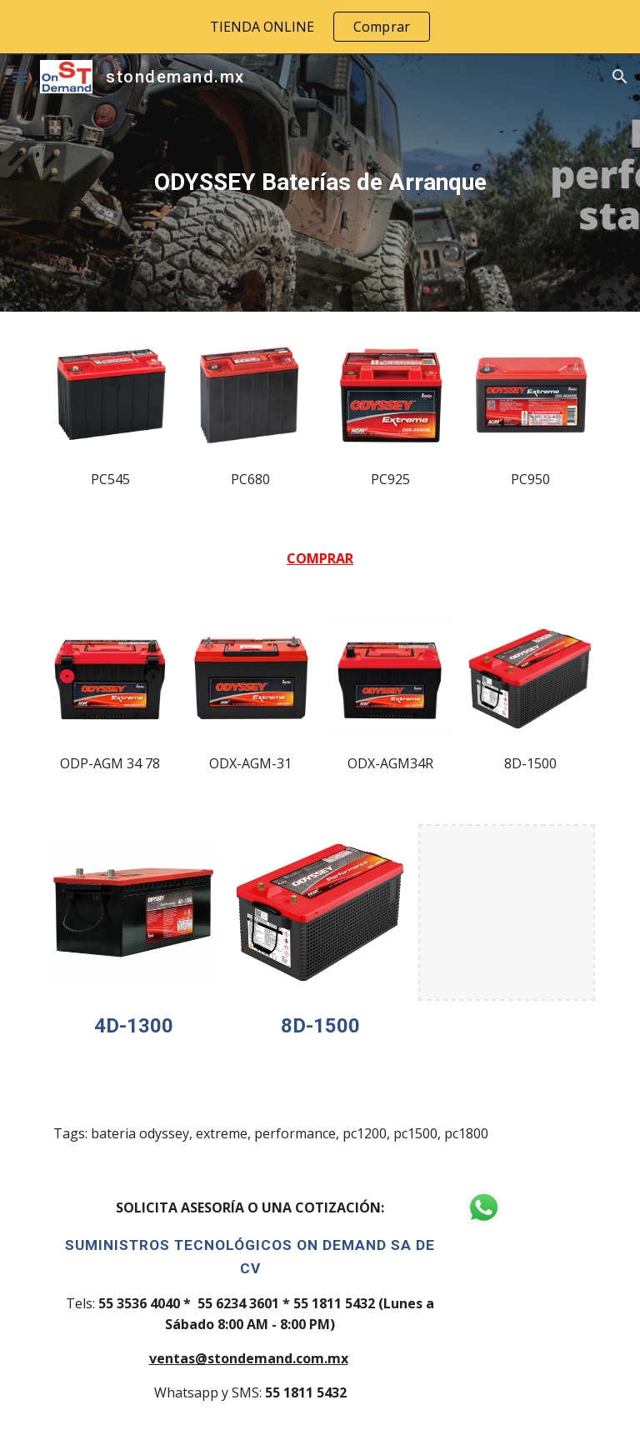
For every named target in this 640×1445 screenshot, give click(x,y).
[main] (319, 183)
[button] (20, 76)
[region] (320, 26)
